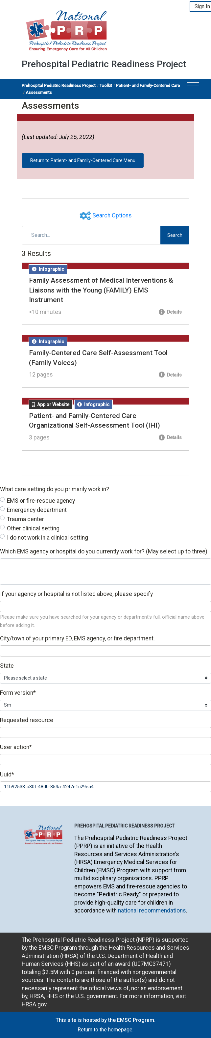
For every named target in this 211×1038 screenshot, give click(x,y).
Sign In (202, 6)
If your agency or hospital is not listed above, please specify (76, 594)
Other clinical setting (33, 528)
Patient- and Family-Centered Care (148, 85)
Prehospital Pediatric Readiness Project (59, 85)
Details (170, 312)
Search (174, 235)
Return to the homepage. (105, 1029)
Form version (18, 692)
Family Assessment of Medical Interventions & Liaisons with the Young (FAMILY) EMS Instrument (101, 290)
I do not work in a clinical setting (47, 537)
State (7, 665)
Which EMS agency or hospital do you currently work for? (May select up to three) (103, 551)
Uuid (7, 774)
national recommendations (152, 910)
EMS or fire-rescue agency (41, 500)
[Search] (91, 235)
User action (16, 747)
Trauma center (25, 519)
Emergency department (37, 510)
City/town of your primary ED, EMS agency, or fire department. (77, 638)
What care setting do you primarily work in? (54, 489)
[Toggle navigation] (193, 87)
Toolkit (106, 85)
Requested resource (26, 720)
